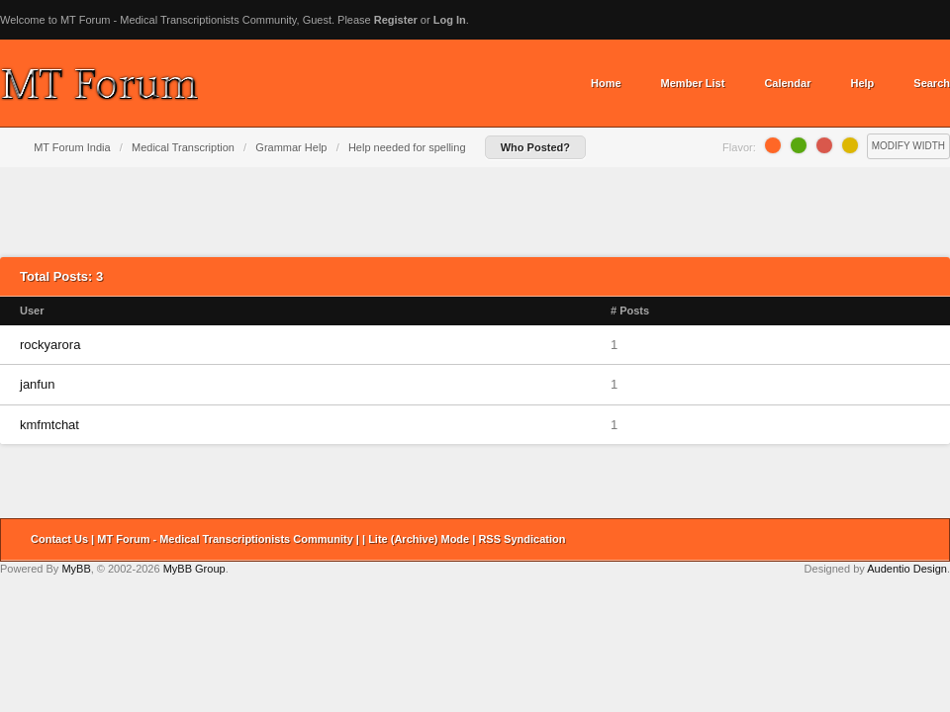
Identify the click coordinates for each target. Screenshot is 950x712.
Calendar (787, 83)
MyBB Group (194, 569)
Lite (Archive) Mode (418, 539)
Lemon (850, 145)
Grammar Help (291, 147)
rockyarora (50, 344)
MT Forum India (72, 147)
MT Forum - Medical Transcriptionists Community (225, 539)
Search (931, 83)
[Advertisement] (475, 211)
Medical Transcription (183, 147)
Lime (799, 145)
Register (396, 20)
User (32, 310)
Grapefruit (824, 145)
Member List (693, 83)
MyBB (75, 569)
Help (862, 83)
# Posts (630, 310)
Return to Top (928, 540)
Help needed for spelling (407, 147)
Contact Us (59, 539)
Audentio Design (907, 569)
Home (606, 83)
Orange (773, 145)
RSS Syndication (521, 539)
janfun (37, 384)
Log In (449, 20)
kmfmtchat (49, 424)
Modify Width (908, 145)
